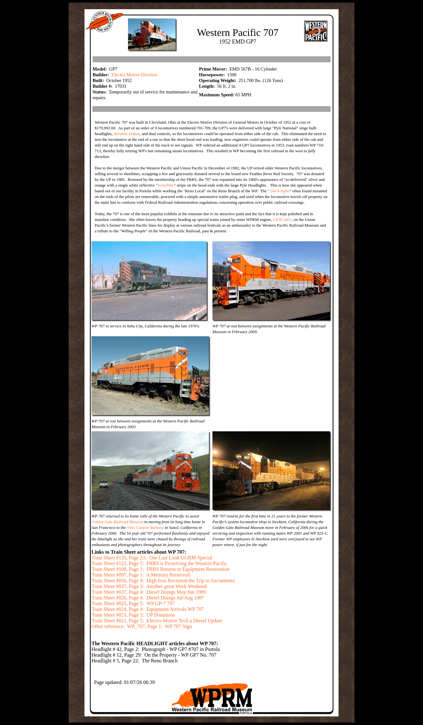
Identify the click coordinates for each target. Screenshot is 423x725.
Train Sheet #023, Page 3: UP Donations (133, 615)
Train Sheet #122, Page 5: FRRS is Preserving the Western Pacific (159, 563)
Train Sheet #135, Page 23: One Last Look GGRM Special (151, 557)
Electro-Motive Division (134, 74)
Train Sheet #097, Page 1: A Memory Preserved (140, 575)
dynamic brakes (127, 133)
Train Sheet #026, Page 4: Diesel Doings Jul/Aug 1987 (147, 597)
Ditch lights (280, 190)
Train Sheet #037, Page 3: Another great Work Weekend (148, 586)
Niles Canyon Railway (146, 527)
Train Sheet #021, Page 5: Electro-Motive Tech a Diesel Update (156, 620)
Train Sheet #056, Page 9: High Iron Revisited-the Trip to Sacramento (163, 580)
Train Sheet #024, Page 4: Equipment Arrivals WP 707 (147, 609)
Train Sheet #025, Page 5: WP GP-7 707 (133, 603)
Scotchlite (166, 185)
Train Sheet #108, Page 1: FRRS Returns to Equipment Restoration (160, 569)
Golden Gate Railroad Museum (117, 521)
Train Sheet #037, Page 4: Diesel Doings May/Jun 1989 (148, 592)
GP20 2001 (282, 219)
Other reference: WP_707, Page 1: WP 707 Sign (141, 626)
